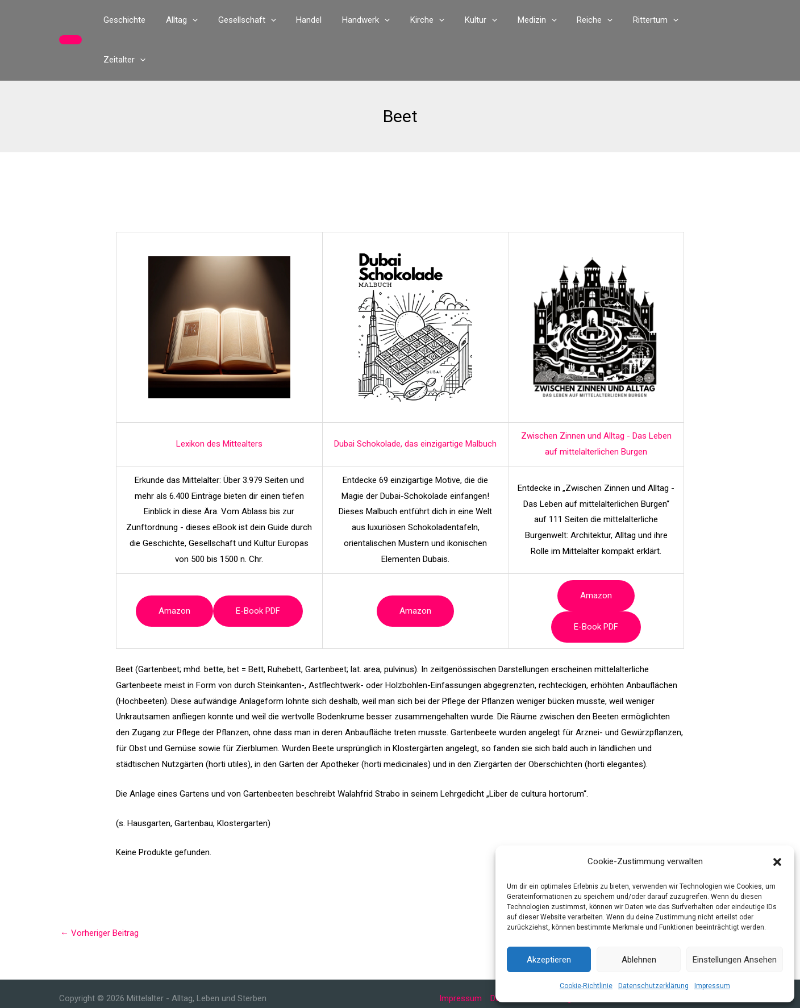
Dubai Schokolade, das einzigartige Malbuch (415, 404)
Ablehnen (639, 960)
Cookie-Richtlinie (586, 986)
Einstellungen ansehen (735, 960)
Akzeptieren (549, 960)
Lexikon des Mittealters (219, 404)
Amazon (174, 571)
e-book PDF (258, 571)
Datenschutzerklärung (653, 986)
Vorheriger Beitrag (99, 893)
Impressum (712, 986)
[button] (777, 862)
